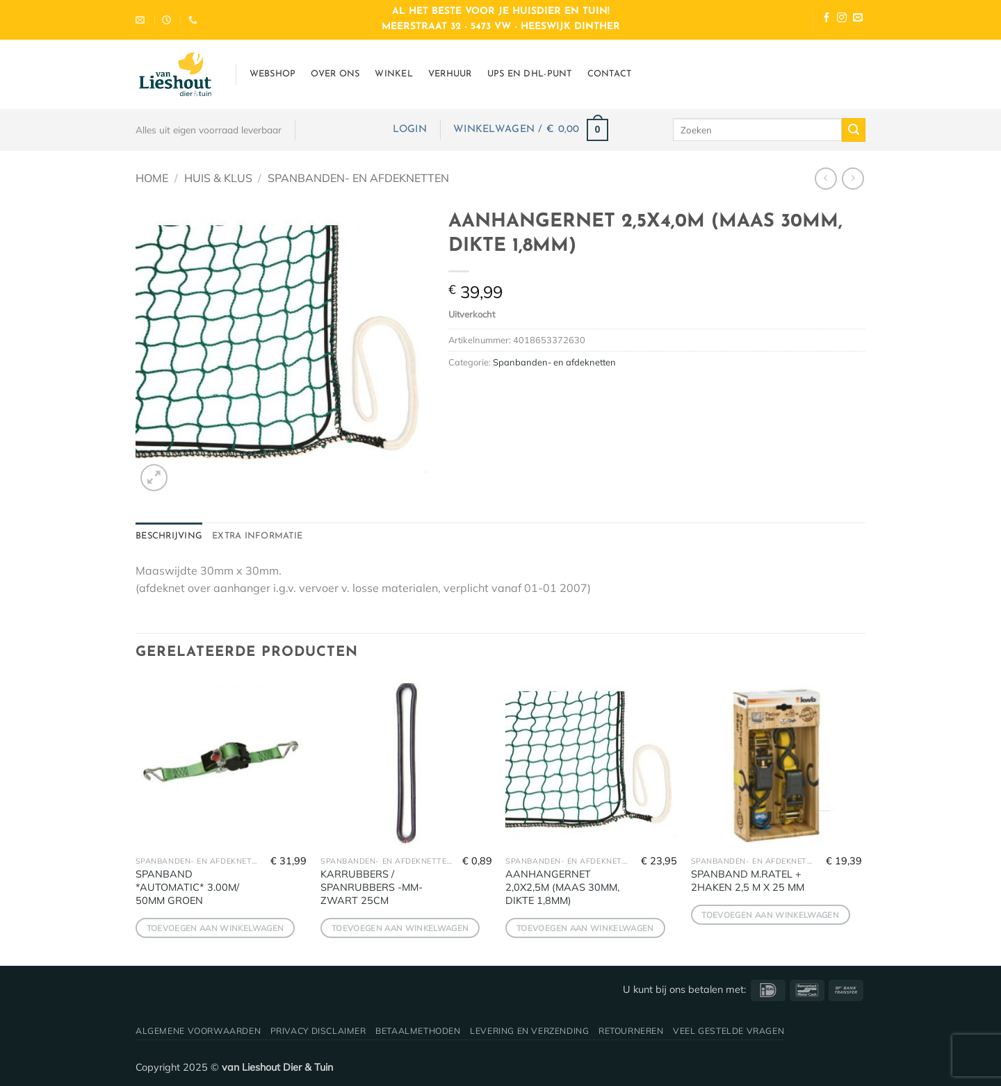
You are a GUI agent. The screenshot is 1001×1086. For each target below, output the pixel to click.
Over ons (335, 74)
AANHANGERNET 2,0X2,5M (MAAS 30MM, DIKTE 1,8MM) (562, 887)
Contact (609, 74)
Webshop (273, 74)
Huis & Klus (218, 178)
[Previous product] (852, 178)
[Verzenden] (853, 130)
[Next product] (825, 178)
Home (152, 178)
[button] (410, 130)
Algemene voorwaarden (198, 1031)
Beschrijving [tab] (169, 536)
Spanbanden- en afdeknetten (358, 178)
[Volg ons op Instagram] (842, 19)
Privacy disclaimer (318, 1031)
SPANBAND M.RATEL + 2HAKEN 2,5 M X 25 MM (747, 881)
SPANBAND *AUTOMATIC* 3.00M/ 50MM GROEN (187, 887)
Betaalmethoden (418, 1031)
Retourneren (631, 1031)
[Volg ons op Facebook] (826, 19)
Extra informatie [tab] (257, 536)
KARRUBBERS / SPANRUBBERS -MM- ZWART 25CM (371, 887)
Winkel (394, 74)
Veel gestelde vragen (728, 1031)
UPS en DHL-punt (529, 74)
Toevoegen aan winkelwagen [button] (215, 928)
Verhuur (450, 74)
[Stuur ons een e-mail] (858, 19)
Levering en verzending (529, 1031)
